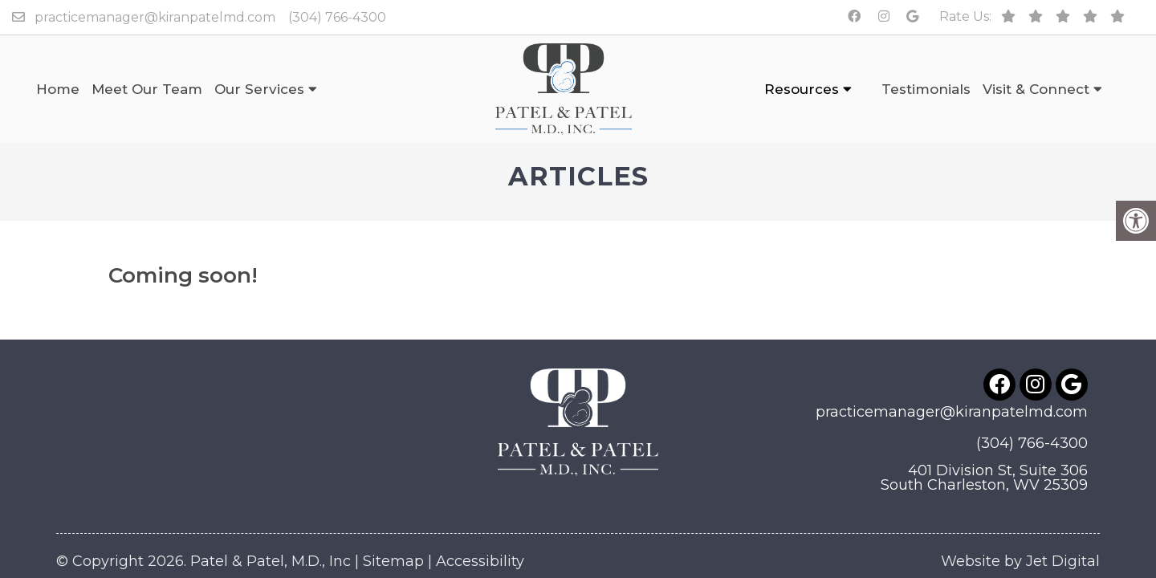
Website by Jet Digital (1020, 522)
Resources (801, 89)
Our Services (259, 89)
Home (57, 89)
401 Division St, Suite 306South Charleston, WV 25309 (984, 439)
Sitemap (393, 522)
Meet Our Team (147, 89)
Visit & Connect (1036, 89)
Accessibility (480, 522)
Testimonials (926, 89)
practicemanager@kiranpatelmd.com (155, 17)
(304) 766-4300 (337, 17)
